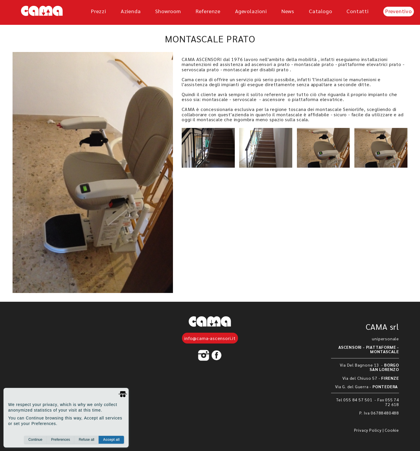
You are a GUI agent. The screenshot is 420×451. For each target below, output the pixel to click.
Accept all (111, 440)
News (287, 11)
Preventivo (398, 11)
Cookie (392, 430)
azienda (131, 11)
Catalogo (320, 11)
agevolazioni (251, 11)
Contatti (357, 11)
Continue (35, 440)
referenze (208, 11)
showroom (168, 11)
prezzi (98, 11)
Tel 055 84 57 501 (354, 399)
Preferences (60, 440)
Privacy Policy (368, 430)
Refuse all (86, 440)
